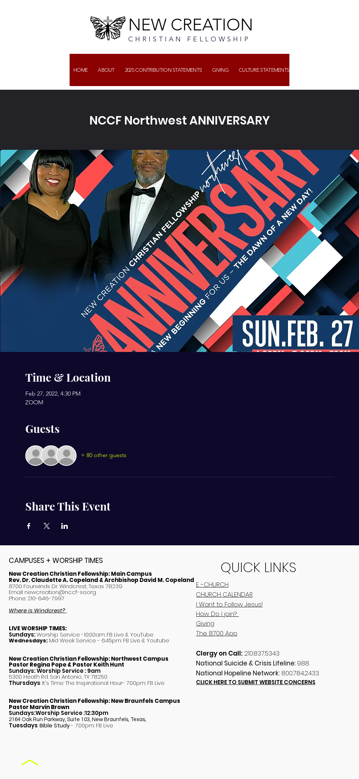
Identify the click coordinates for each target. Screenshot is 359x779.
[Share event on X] (46, 526)
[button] (220, 70)
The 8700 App (216, 633)
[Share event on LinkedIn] (64, 526)
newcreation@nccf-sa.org (60, 592)
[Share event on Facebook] (28, 526)
